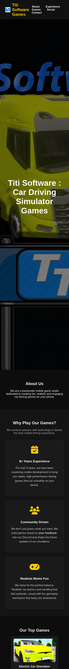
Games (36, 9)
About (35, 6)
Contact (37, 12)
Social (51, 9)
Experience (53, 6)
